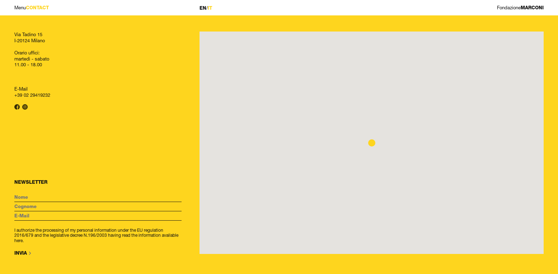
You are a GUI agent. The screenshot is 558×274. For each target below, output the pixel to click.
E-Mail (21, 89)
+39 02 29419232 (32, 95)
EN (203, 8)
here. (19, 240)
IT (210, 8)
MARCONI (520, 7)
